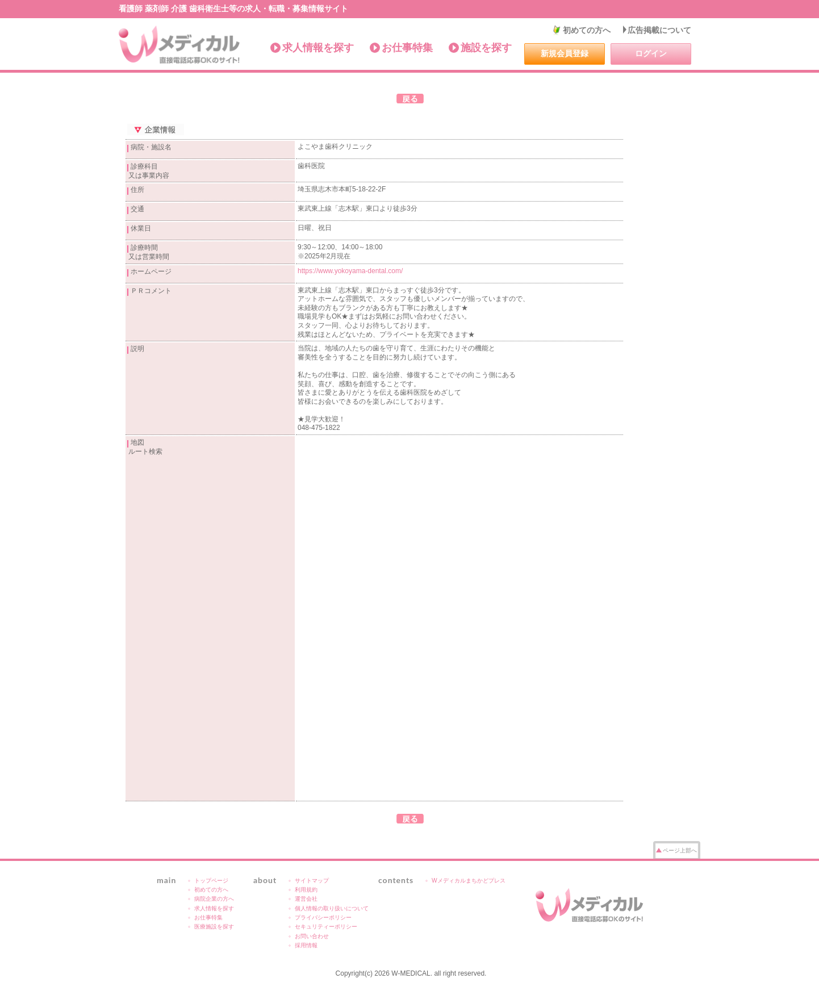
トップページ (211, 880)
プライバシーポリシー (323, 917)
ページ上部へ (680, 850)
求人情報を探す (318, 47)
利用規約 (306, 890)
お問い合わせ (312, 936)
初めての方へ (587, 30)
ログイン (651, 53)
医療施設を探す (214, 926)
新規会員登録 (564, 53)
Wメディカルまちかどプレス (468, 880)
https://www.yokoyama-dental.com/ (350, 271)
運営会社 (306, 899)
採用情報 (306, 945)
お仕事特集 (407, 47)
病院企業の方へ (214, 899)
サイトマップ (312, 880)
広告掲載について (659, 30)
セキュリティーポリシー (326, 926)
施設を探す (486, 47)
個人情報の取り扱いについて (332, 908)
